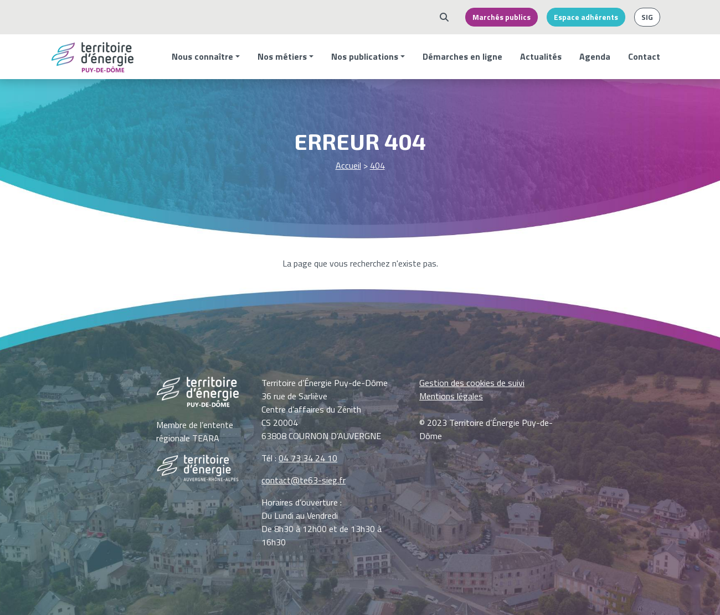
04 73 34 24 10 (308, 458)
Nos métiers (282, 56)
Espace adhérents (586, 17)
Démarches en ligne (462, 56)
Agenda (594, 56)
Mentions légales (451, 396)
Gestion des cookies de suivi (471, 382)
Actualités (541, 56)
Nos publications (364, 56)
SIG (647, 17)
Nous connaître (202, 56)
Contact (644, 56)
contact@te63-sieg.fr (303, 480)
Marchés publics (501, 17)
